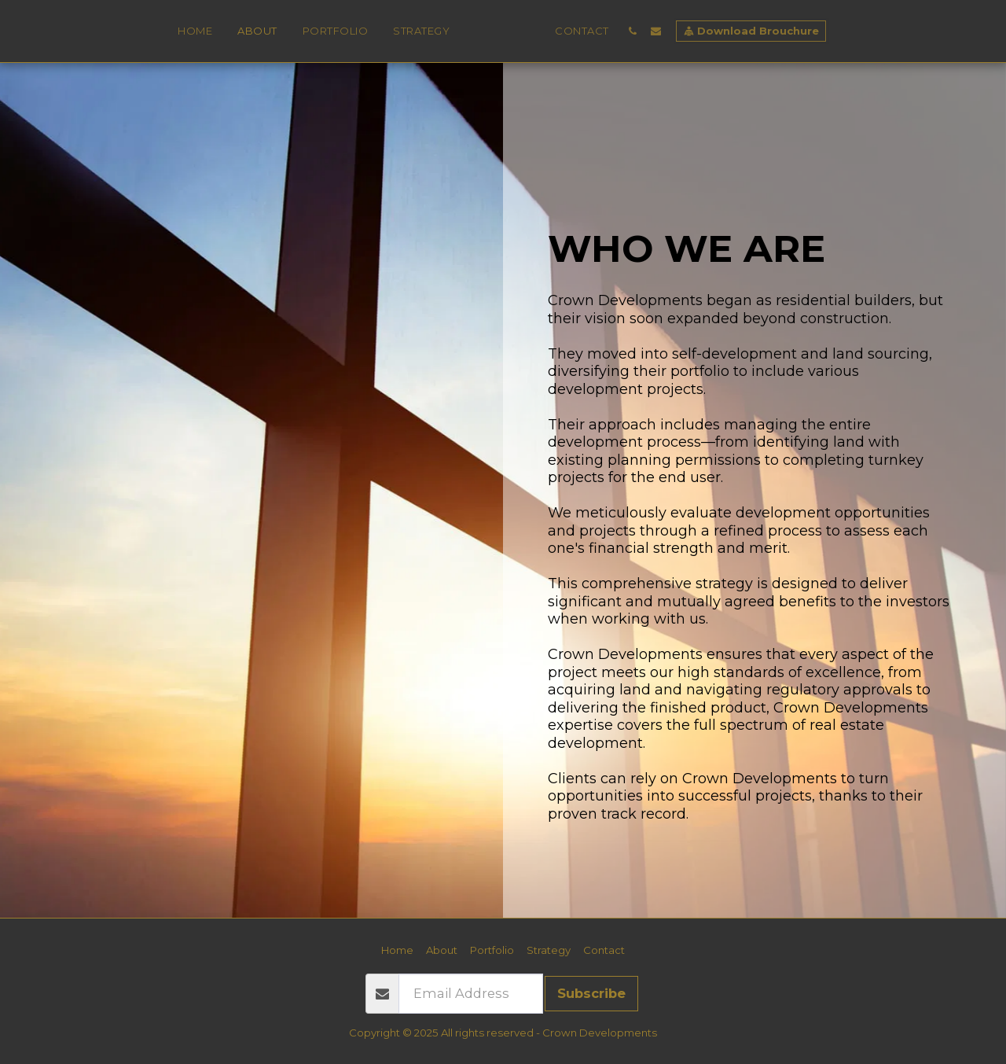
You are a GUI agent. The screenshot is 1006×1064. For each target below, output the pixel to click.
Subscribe (591, 993)
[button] (663, 31)
